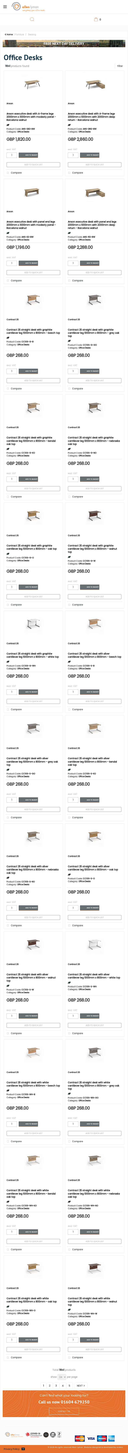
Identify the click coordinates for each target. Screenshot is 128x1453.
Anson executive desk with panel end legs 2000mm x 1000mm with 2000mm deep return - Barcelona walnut (92, 225)
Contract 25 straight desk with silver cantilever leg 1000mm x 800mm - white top (94, 976)
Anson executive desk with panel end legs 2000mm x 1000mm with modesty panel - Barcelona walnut (31, 225)
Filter (120, 66)
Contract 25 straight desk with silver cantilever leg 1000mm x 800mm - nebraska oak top (32, 869)
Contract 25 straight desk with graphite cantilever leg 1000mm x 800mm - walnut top (92, 549)
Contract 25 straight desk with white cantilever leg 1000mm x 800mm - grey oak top (93, 1085)
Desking (32, 34)
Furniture (19, 34)
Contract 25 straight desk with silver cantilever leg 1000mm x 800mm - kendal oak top (92, 761)
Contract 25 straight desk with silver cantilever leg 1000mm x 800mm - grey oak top (32, 761)
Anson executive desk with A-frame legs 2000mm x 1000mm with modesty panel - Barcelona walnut (31, 117)
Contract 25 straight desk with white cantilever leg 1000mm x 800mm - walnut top (92, 1301)
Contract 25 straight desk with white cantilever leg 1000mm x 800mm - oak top (31, 1300)
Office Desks (23, 131)
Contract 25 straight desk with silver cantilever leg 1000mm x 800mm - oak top (93, 868)
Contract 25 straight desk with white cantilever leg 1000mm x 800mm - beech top (33, 1084)
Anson (9, 103)
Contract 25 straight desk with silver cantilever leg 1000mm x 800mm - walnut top (31, 977)
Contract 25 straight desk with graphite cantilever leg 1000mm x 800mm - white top (32, 655)
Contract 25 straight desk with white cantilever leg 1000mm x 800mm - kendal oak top (31, 1193)
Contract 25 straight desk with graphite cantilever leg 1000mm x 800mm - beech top (33, 331)
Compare (14, 173)
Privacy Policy (12, 1449)
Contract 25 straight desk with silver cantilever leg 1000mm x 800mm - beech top (94, 655)
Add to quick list (33, 164)
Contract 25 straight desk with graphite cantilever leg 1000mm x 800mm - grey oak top (93, 333)
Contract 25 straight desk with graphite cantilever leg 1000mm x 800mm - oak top (31, 547)
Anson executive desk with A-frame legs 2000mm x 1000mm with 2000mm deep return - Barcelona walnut (91, 117)
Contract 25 (12, 319)
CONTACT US (64, 1411)
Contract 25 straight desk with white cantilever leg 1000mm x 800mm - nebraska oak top (94, 1193)
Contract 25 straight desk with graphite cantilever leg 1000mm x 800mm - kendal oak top (31, 441)
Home (9, 34)
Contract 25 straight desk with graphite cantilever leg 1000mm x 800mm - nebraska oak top (94, 441)
